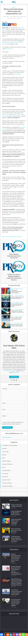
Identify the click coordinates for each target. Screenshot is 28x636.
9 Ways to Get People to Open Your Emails (16, 505)
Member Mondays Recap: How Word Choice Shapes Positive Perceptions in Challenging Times (16, 570)
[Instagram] (12, 24)
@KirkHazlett (16, 372)
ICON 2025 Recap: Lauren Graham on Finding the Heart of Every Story (16, 539)
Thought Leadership (18, 288)
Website (4, 416)
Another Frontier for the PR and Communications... (17, 325)
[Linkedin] (3, 24)
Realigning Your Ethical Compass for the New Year (17, 311)
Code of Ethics (5, 114)
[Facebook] (6, 24)
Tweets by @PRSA (6, 437)
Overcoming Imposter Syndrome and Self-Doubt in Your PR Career (16, 592)
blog (14, 211)
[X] (9, 24)
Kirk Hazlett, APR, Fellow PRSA (18, 16)
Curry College (17, 74)
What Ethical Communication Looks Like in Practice (16, 291)
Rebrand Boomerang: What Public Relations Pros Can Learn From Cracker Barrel (16, 558)
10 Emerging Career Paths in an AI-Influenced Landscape (16, 522)
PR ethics (19, 236)
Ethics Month (10, 236)
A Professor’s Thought (9, 371)
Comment (4, 388)
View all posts (14, 377)
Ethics (14, 7)
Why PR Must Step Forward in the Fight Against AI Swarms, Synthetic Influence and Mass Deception (16, 582)
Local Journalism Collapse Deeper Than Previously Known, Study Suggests (16, 602)
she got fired (9, 48)
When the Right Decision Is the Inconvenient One (17, 297)
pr (15, 236)
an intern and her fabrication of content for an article (13, 42)
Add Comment (11, 18)
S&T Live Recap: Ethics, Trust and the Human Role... (16, 319)
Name (4, 403)
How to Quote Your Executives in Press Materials (16, 530)
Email (4, 409)
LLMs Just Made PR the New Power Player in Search (16, 513)
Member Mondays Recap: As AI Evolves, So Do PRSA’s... (17, 305)
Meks (18, 632)
